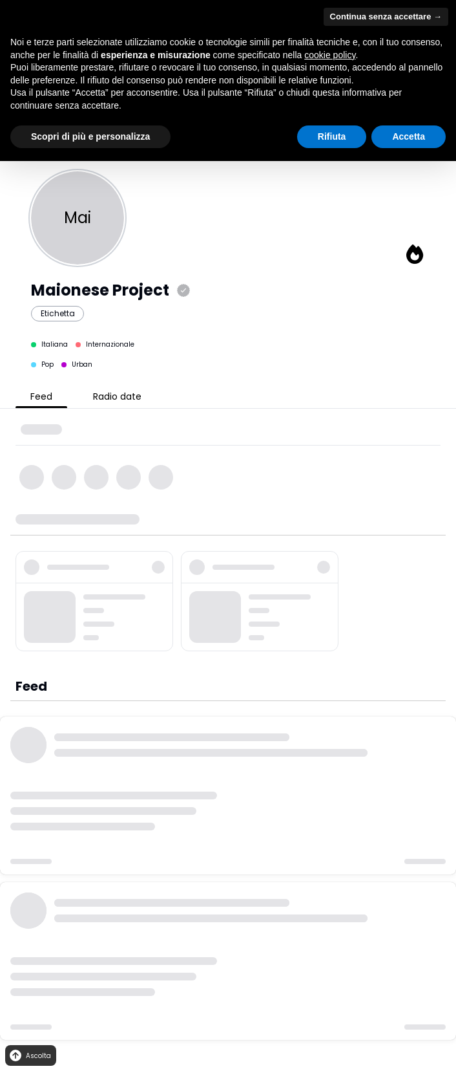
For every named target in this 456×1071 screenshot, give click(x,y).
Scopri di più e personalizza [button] (90, 136)
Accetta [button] (408, 136)
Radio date (117, 396)
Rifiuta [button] (332, 136)
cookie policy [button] (329, 55)
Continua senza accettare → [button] (386, 16)
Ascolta (29, 1056)
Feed (41, 396)
